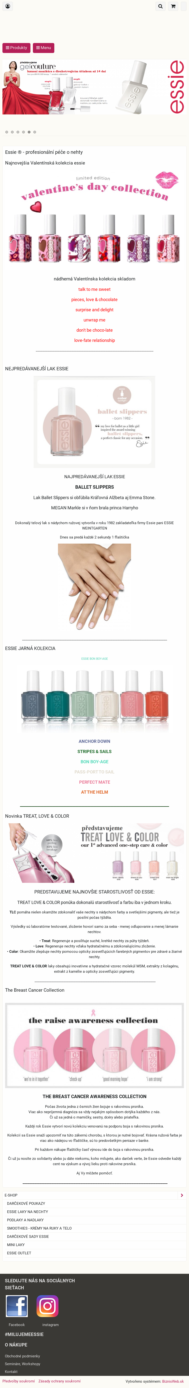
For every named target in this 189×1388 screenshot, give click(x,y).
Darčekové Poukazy (26, 1203)
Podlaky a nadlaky (25, 1220)
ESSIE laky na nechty (27, 1212)
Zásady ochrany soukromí (59, 1381)
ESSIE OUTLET (19, 1253)
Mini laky (16, 1245)
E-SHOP (95, 1195)
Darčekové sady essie (28, 1236)
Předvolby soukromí (18, 1381)
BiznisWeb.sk (173, 1381)
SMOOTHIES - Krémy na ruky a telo (39, 1228)
